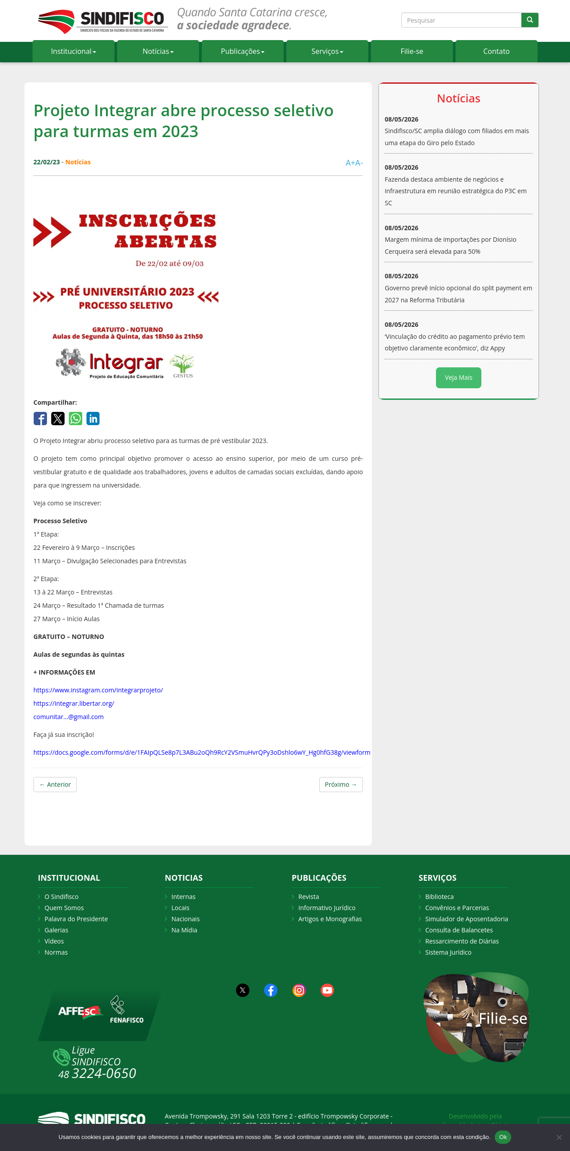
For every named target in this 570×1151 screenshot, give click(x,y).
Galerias (56, 930)
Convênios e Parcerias (457, 907)
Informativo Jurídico (327, 907)
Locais (180, 907)
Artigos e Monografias (330, 919)
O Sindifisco (61, 896)
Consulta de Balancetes (459, 930)
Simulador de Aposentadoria (466, 919)
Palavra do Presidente (76, 919)
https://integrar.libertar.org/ (73, 703)
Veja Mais (458, 377)
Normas (56, 952)
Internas (183, 896)
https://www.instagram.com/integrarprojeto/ (98, 690)
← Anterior (55, 784)
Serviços (327, 51)
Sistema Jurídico (448, 952)
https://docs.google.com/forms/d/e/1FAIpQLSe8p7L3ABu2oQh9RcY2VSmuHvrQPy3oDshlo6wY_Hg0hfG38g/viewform (201, 752)
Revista (308, 896)
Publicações (243, 51)
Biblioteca (439, 896)
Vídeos (54, 941)
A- (359, 162)
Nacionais (185, 919)
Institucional (73, 51)
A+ (350, 162)
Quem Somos (64, 907)
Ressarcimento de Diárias (462, 941)
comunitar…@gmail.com (68, 716)
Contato (496, 51)
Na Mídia (184, 930)
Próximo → (341, 784)
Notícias (158, 51)
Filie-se (411, 51)
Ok (503, 1137)
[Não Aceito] (558, 1137)
